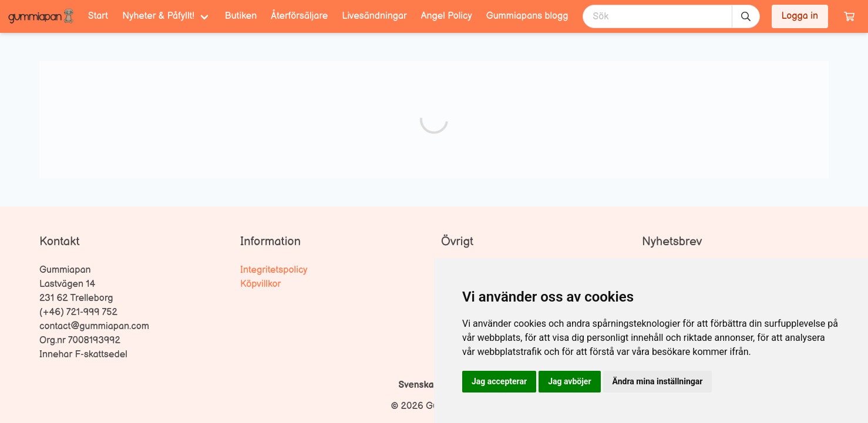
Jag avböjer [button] (569, 381)
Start (98, 16)
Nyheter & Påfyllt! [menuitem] (158, 16)
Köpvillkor (260, 284)
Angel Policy (446, 16)
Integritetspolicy (274, 270)
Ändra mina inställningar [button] (658, 381)
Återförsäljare (299, 16)
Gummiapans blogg (527, 16)
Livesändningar (374, 16)
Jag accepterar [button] (499, 381)
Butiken (241, 16)
